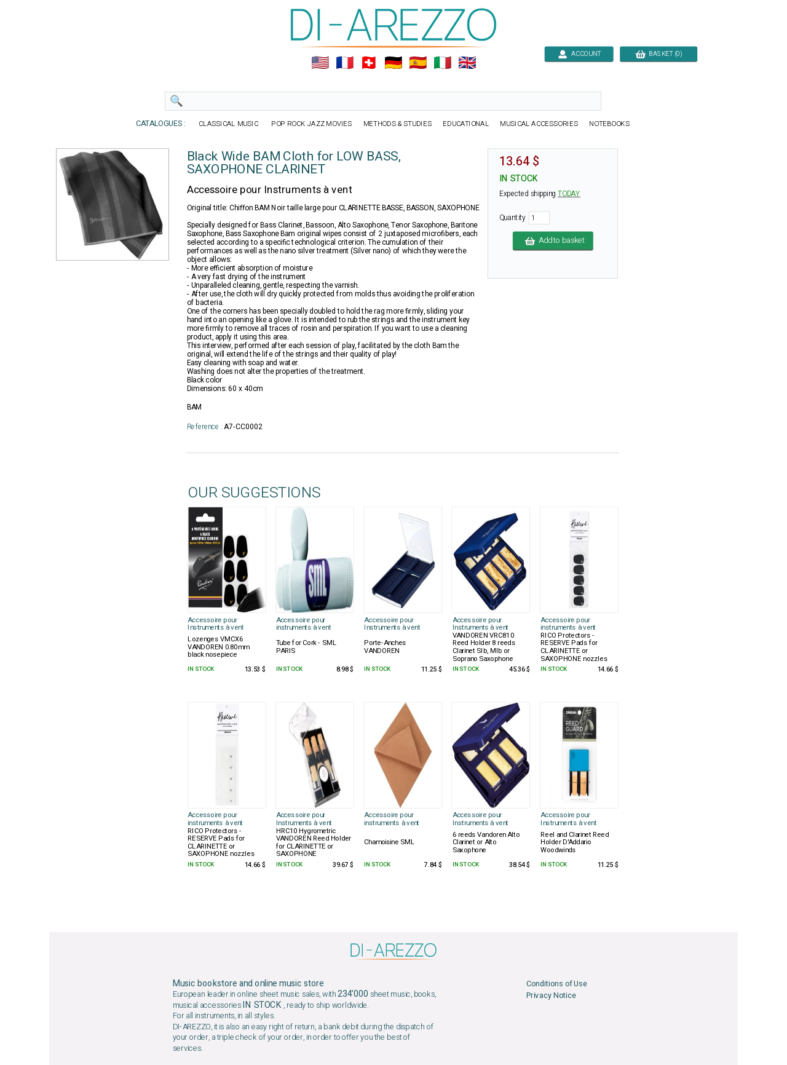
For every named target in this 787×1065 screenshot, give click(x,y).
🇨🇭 (369, 63)
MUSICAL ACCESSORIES (539, 124)
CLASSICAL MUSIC (229, 124)
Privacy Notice (551, 996)
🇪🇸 (418, 63)
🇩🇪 (393, 63)
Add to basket (553, 241)
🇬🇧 (467, 63)
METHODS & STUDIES (397, 124)
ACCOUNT (579, 53)
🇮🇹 (442, 63)
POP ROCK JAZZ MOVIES (311, 124)
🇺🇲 (320, 63)
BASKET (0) (658, 53)
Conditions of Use (556, 984)
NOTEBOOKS (609, 124)
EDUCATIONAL (466, 124)
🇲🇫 (345, 63)
